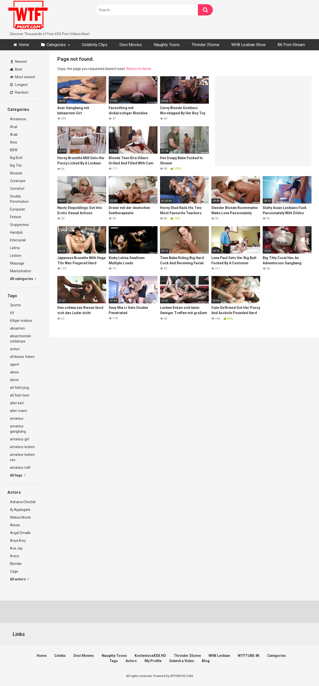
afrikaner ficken (22, 357)
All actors (19, 579)
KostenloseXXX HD (150, 656)
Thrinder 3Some (205, 44)
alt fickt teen (19, 395)
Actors (131, 661)
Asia (13, 142)
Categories (56, 44)
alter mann (18, 411)
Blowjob (16, 173)
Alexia (15, 525)
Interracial (18, 240)
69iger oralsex (21, 321)
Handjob (16, 232)
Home (24, 44)
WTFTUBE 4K (248, 656)
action (15, 349)
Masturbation (20, 271)
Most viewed (22, 77)
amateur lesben (22, 447)
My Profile (153, 661)
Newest (18, 62)
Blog (206, 661)
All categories (23, 279)
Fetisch (15, 217)
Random (19, 92)
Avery (14, 556)
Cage (14, 571)
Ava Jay (16, 548)
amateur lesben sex (22, 457)
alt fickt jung (19, 388)
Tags (113, 661)
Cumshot (17, 189)
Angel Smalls (20, 533)
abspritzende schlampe (20, 338)
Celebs (60, 656)
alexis (14, 372)
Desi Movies (130, 44)
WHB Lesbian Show (248, 44)
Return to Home (138, 69)
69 (12, 313)
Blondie (16, 564)
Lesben (15, 256)
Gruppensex (19, 225)
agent (14, 364)
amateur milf (20, 468)
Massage (17, 263)
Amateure (18, 119)
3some (15, 305)
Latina (15, 248)
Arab (14, 135)
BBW (13, 150)
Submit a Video (181, 661)
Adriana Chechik (23, 502)
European (17, 209)
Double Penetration (19, 199)
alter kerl (17, 403)
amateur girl (19, 439)
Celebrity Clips (94, 44)
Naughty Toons (167, 44)
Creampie (17, 181)
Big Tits (16, 165)
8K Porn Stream (291, 44)
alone (14, 380)
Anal (13, 127)
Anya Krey (18, 541)
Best (16, 69)
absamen (17, 328)
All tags (17, 475)
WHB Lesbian (219, 656)
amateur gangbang (18, 428)
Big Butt (16, 158)
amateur (17, 418)
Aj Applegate (20, 510)
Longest (19, 85)
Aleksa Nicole (20, 517)
